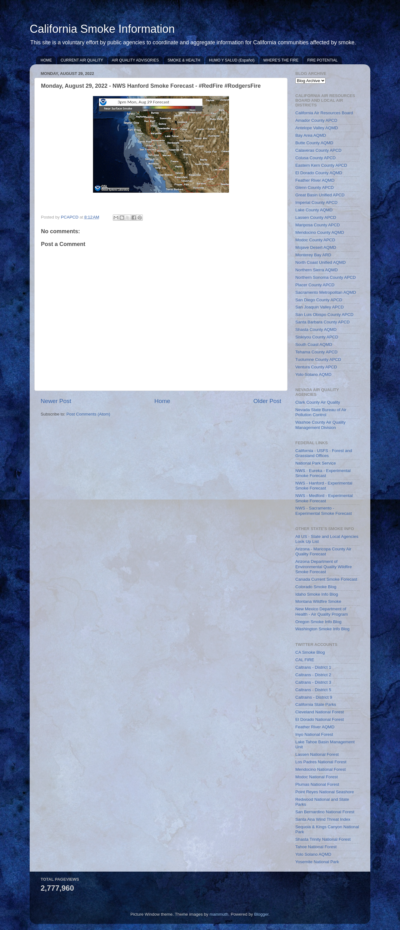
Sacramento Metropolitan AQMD (325, 292)
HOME (46, 60)
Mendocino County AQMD (319, 232)
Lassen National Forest (317, 754)
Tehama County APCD (316, 352)
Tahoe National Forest (316, 846)
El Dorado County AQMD (318, 172)
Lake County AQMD (313, 210)
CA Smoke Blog (310, 652)
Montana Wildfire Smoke (318, 601)
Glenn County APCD (314, 187)
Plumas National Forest (317, 784)
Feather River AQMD (314, 180)
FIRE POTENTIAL (322, 60)
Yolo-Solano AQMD (313, 374)
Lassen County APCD (315, 217)
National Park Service (315, 463)
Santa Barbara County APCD (322, 322)
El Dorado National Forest (319, 719)
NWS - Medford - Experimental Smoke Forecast (324, 498)
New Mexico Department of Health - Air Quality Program (321, 611)
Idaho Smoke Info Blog (316, 594)
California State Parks (315, 704)
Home (162, 401)
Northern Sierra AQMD (316, 270)
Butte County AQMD (314, 142)
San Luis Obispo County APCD (324, 314)
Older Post (267, 401)
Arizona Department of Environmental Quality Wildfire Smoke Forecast (323, 566)
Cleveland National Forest (319, 712)
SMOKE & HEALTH (184, 60)
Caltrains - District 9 (313, 697)
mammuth (219, 914)
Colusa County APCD (315, 157)
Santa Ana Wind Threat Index (322, 819)
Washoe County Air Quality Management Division (320, 425)
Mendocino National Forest (320, 769)
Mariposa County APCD (317, 225)
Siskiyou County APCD (316, 337)
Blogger (261, 914)
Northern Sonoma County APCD (325, 277)
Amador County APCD (316, 120)
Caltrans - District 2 (313, 674)
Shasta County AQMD (316, 329)
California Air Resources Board (324, 113)
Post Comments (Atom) (88, 414)
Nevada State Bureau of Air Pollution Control (321, 412)
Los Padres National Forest (321, 762)
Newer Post (56, 401)
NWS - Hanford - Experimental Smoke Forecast (323, 485)
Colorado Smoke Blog (315, 586)
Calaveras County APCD (318, 150)
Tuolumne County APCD (318, 359)
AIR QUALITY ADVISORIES (135, 60)
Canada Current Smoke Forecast (326, 579)
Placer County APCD (314, 285)
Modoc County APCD (315, 240)
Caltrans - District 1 (313, 667)
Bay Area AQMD (310, 135)
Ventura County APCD (316, 367)
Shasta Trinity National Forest (323, 839)
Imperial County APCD (316, 202)
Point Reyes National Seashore (324, 792)
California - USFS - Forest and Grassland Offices (323, 453)
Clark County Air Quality (317, 402)
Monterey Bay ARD (313, 255)
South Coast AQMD (313, 344)
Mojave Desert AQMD (315, 247)
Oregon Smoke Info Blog (318, 621)
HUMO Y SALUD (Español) (232, 60)
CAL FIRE (304, 659)
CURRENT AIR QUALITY (82, 60)
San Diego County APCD (318, 300)
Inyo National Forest (314, 734)
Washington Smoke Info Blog (322, 629)
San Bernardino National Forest (324, 811)
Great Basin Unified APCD (320, 195)
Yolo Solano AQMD (313, 854)
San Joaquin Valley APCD (319, 307)
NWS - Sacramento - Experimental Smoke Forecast (323, 510)
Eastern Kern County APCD (321, 165)
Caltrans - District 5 (313, 689)
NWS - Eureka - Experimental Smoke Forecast (323, 473)
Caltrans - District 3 (313, 682)
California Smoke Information (102, 28)
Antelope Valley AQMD (316, 127)
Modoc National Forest (316, 777)
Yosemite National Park (317, 861)
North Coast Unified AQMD (320, 262)
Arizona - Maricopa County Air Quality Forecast (323, 551)
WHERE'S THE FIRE (280, 60)
